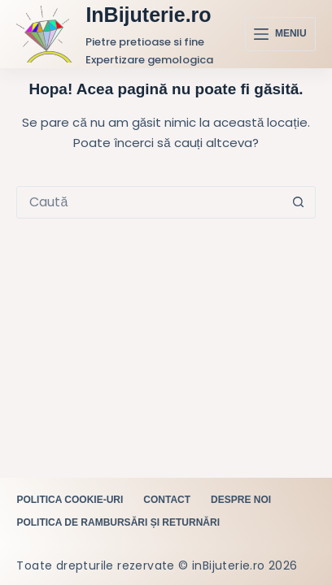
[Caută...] (149, 202)
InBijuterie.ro (148, 14)
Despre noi (241, 499)
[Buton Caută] (298, 202)
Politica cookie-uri (69, 499)
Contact (166, 499)
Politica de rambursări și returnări (118, 522)
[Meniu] (280, 34)
